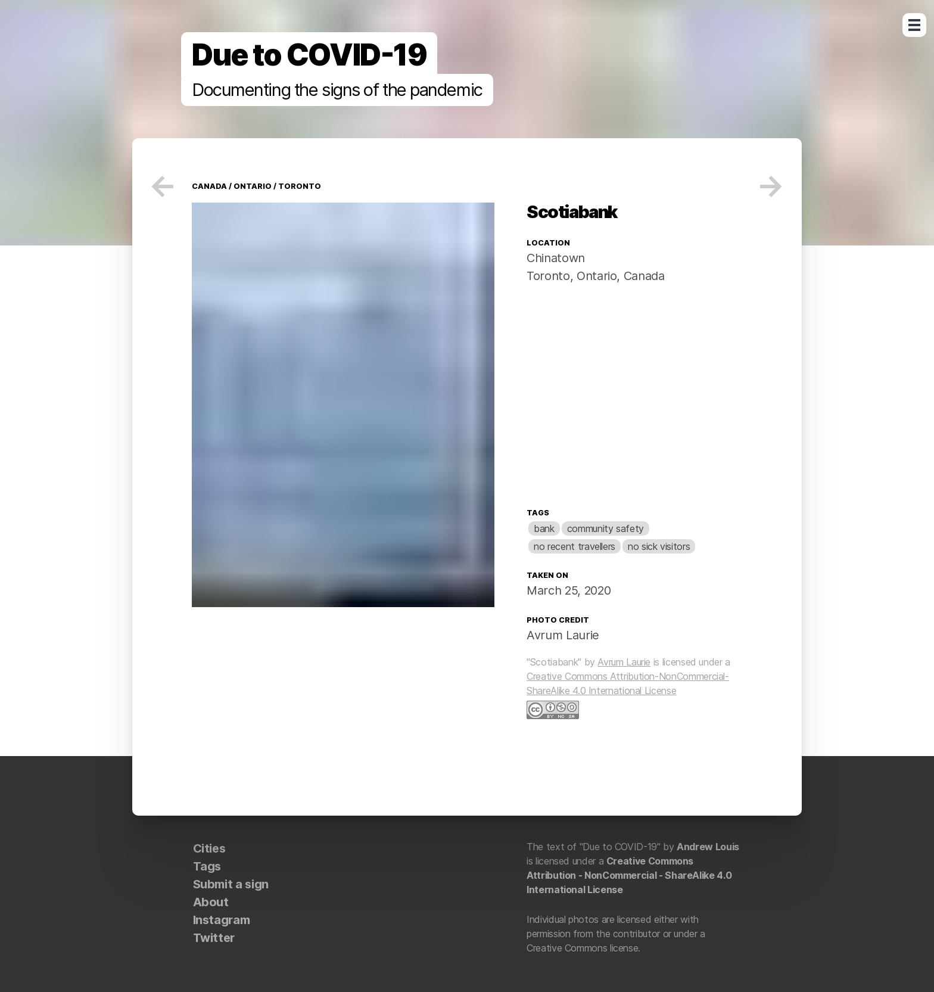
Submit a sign (231, 884)
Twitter (214, 938)
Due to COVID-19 (309, 55)
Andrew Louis (708, 847)
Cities (209, 848)
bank (544, 528)
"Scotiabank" (554, 662)
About (211, 902)
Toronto (298, 186)
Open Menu (914, 25)
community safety (605, 528)
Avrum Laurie (563, 635)
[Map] (634, 398)
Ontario (252, 186)
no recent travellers (574, 546)
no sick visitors (659, 546)
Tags (538, 512)
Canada (642, 276)
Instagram (221, 920)
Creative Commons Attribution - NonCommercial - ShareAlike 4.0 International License (629, 875)
